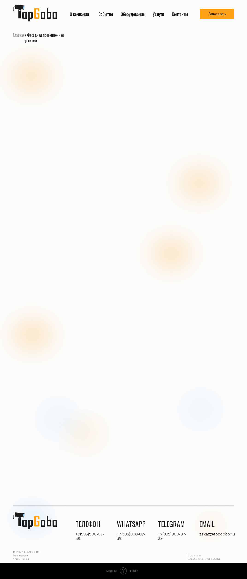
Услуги (158, 14)
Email (207, 524)
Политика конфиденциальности (204, 557)
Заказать (217, 14)
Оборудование (133, 14)
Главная (19, 35)
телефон (88, 524)
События (105, 14)
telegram (171, 524)
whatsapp (131, 524)
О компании (79, 14)
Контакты (180, 14)
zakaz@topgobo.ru (217, 534)
